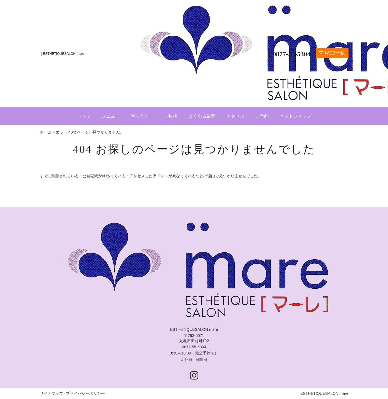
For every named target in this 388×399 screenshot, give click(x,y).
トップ (84, 116)
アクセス (235, 116)
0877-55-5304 (194, 347)
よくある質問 (202, 116)
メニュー (111, 116)
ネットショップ (295, 116)
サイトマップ (51, 393)
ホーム (45, 132)
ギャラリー (142, 116)
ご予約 (262, 116)
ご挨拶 (170, 116)
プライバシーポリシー (85, 393)
